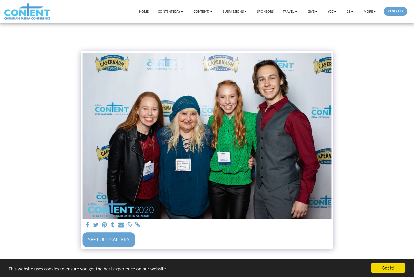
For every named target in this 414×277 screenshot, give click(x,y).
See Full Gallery (109, 239)
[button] (171, 11)
